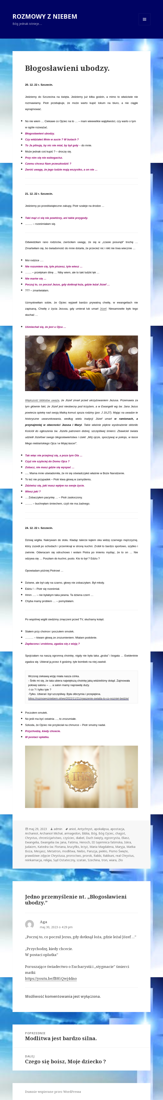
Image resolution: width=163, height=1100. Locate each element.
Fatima (73, 842)
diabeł (80, 838)
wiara (113, 860)
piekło (103, 851)
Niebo (81, 851)
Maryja (120, 847)
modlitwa (68, 851)
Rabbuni (108, 856)
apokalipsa (101, 829)
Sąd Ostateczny (64, 860)
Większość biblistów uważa (42, 400)
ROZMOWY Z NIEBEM (45, 16)
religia (48, 860)
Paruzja (92, 851)
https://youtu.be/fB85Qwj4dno (51, 978)
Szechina (94, 860)
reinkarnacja (33, 860)
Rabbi (97, 856)
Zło (120, 860)
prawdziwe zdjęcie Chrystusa (45, 856)
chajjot (120, 833)
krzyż (84, 847)
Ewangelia (32, 842)
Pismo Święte (118, 851)
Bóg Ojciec (106, 833)
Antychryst (84, 829)
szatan (81, 860)
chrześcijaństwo (50, 838)
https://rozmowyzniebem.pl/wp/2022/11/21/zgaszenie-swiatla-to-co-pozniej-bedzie (78, 698)
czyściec (68, 838)
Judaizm (30, 847)
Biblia (85, 833)
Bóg (94, 833)
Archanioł (31, 833)
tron (104, 860)
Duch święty (94, 838)
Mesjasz (39, 851)
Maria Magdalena (102, 847)
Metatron (53, 851)
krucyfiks (73, 847)
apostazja (117, 829)
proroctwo (73, 856)
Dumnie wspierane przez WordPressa (53, 1092)
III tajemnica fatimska (107, 842)
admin (58, 829)
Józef (103, 308)
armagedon (72, 833)
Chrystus (31, 838)
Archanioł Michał (51, 833)
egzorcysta (112, 838)
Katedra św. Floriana (52, 847)
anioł (72, 829)
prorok (87, 856)
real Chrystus (125, 856)
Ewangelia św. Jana (53, 842)
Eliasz (125, 838)
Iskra (127, 842)
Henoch (84, 842)
